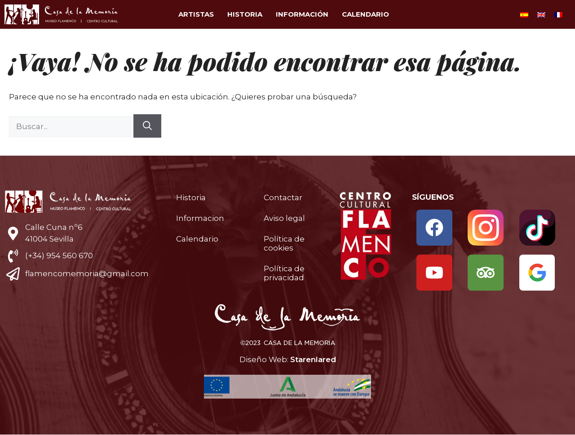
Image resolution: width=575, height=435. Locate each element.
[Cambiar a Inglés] (541, 14)
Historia (244, 14)
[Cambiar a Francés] (558, 14)
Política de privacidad (284, 273)
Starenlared (313, 359)
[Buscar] (147, 126)
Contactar (283, 197)
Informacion (200, 218)
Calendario (365, 14)
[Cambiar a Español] (524, 14)
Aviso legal (284, 218)
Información (302, 14)
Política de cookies (284, 243)
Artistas (196, 14)
